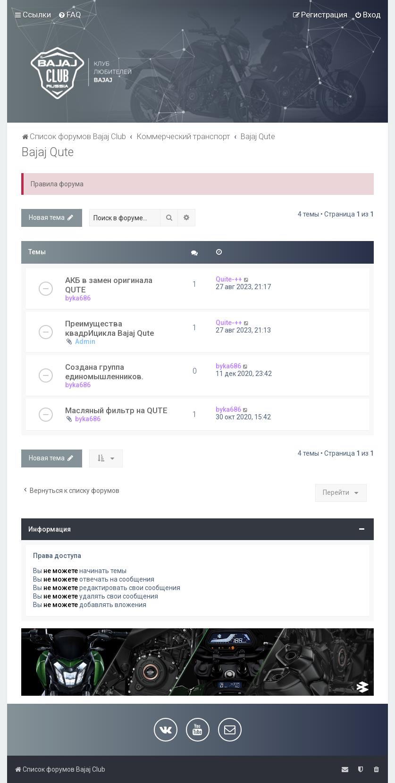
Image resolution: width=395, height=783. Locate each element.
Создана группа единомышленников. (104, 371)
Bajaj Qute (47, 152)
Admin (85, 341)
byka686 (78, 298)
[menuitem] (69, 14)
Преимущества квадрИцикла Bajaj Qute (109, 328)
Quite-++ (229, 279)
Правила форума (57, 184)
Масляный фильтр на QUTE (116, 410)
